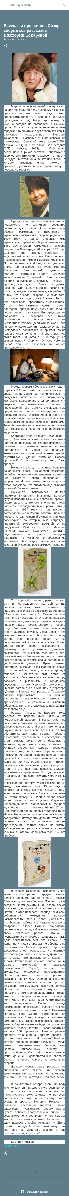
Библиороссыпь (20, 5)
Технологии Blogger (34, 1191)
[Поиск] (65, 5)
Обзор (8, 1146)
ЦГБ (17, 1146)
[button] (5, 46)
